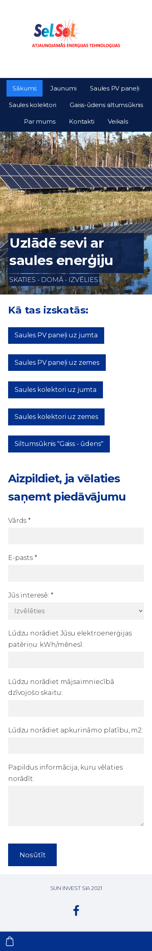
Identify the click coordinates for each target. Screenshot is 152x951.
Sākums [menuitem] (24, 88)
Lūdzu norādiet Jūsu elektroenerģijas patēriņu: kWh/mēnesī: (70, 638)
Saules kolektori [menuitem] (32, 105)
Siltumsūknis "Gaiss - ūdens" (59, 444)
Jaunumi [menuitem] (63, 88)
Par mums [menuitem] (39, 121)
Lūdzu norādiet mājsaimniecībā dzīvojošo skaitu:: (61, 687)
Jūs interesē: (31, 595)
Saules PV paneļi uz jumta (56, 335)
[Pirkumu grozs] (9, 941)
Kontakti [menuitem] (81, 121)
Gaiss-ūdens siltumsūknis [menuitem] (106, 105)
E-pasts (22, 558)
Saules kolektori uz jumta (55, 389)
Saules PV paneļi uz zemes (57, 362)
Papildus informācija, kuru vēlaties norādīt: (65, 773)
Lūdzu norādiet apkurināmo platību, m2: (75, 730)
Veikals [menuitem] (118, 121)
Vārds (19, 520)
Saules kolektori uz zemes (56, 417)
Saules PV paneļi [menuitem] (114, 88)
